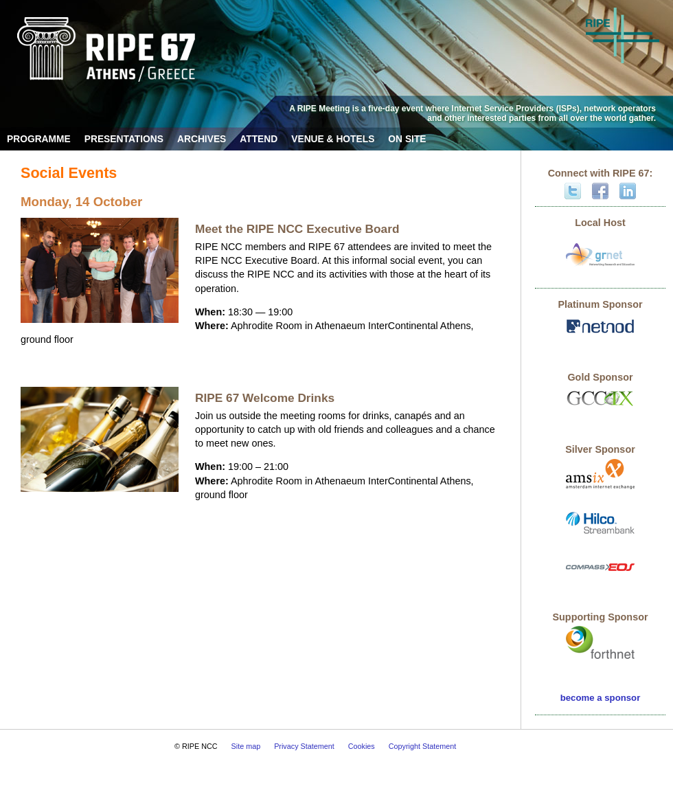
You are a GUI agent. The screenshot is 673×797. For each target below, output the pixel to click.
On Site (407, 139)
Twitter (572, 191)
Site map (246, 746)
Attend (258, 139)
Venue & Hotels (332, 139)
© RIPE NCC (196, 746)
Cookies (361, 746)
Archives (201, 139)
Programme (39, 139)
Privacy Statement (304, 746)
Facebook (600, 191)
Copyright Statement (422, 746)
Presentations (123, 139)
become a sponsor (600, 698)
